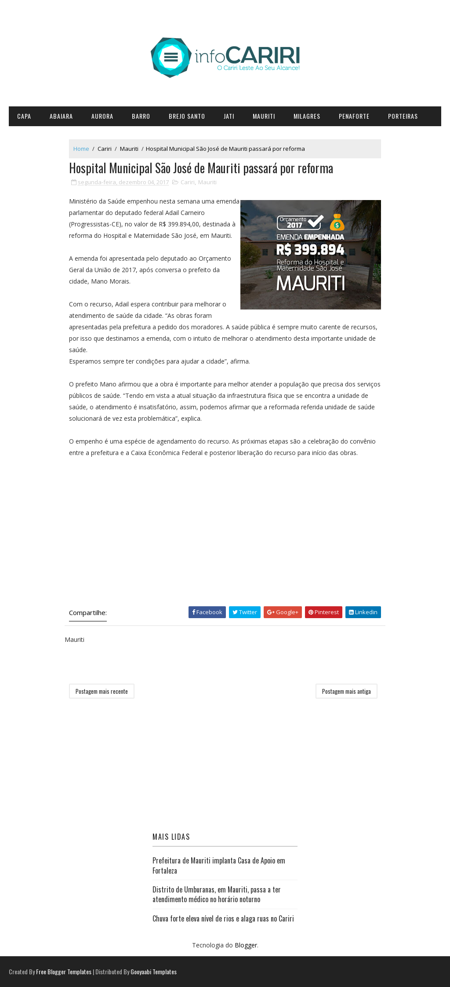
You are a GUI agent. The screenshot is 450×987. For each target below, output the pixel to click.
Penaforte (354, 115)
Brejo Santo (187, 115)
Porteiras (403, 115)
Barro (141, 115)
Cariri (105, 149)
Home (81, 149)
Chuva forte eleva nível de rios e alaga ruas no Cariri (223, 918)
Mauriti (264, 115)
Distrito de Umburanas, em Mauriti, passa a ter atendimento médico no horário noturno (216, 894)
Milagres (307, 115)
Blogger (246, 945)
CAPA (24, 115)
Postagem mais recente (102, 691)
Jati (229, 115)
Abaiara (61, 115)
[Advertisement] (225, 531)
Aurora (102, 115)
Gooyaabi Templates (154, 971)
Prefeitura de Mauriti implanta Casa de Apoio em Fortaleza (218, 865)
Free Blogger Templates (63, 971)
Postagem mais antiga (346, 691)
